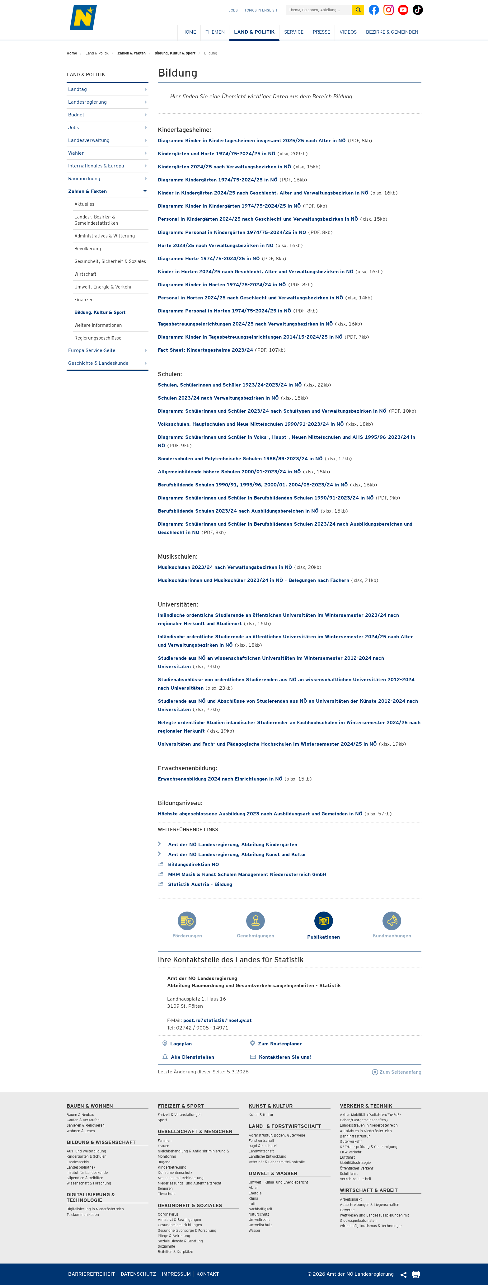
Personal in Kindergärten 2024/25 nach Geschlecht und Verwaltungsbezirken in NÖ (258, 219)
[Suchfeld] (319, 10)
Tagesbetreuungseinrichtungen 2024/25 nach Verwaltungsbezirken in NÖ (245, 324)
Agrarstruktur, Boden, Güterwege (277, 1135)
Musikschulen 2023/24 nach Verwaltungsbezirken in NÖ (225, 567)
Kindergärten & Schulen (86, 1156)
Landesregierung (107, 102)
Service (293, 32)
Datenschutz (138, 1274)
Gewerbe (347, 1210)
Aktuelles (84, 204)
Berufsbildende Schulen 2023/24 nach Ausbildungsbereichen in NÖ (238, 511)
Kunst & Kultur (261, 1114)
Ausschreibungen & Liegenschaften (369, 1204)
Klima (253, 1198)
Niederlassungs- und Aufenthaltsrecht (189, 1183)
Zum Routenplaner (280, 1044)
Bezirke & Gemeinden (392, 32)
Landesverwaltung (107, 140)
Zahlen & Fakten (131, 53)
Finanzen (84, 299)
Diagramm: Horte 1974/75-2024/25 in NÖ (209, 258)
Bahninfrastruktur (355, 1136)
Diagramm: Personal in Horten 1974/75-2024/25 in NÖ (224, 311)
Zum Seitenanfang (396, 1072)
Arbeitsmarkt (351, 1199)
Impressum (176, 1274)
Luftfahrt (347, 1157)
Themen (215, 32)
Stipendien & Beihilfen (85, 1177)
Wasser (254, 1230)
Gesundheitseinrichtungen (180, 1224)
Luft (252, 1203)
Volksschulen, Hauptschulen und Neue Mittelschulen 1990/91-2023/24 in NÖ (251, 424)
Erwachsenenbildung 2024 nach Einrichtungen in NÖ (220, 779)
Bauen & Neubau (80, 1114)
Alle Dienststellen (192, 1057)
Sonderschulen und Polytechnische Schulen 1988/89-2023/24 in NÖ (240, 459)
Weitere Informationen (98, 325)
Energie (255, 1193)
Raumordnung (107, 178)
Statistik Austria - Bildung (195, 884)
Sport (162, 1120)
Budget (107, 115)
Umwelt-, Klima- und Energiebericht (278, 1182)
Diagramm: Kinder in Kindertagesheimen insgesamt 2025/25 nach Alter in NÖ (252, 140)
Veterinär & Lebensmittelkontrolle (277, 1162)
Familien (164, 1140)
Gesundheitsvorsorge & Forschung (187, 1230)
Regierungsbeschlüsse (97, 338)
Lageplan (181, 1044)
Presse (321, 32)
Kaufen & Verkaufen (83, 1120)
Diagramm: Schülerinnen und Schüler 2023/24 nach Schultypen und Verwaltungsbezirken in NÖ (273, 411)
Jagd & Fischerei (263, 1145)
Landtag (107, 89)
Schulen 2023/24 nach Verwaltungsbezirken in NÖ (218, 398)
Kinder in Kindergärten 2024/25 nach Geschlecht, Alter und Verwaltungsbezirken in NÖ (263, 193)
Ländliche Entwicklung (267, 1156)
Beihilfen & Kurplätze (175, 1251)
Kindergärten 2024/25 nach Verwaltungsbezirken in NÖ (224, 167)
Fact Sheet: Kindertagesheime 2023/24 (205, 350)
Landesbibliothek (81, 1167)
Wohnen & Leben (81, 1130)
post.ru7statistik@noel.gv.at (217, 1020)
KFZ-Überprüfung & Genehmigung (368, 1146)
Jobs (233, 10)
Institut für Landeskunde (87, 1172)
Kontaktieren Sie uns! (285, 1057)
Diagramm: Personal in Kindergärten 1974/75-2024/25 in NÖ (232, 232)
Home (189, 32)
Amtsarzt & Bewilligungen (179, 1219)
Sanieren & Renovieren (86, 1125)
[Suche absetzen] (358, 10)
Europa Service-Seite (107, 350)
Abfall (253, 1187)
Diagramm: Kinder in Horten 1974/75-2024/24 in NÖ (223, 285)
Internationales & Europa (107, 166)
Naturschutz (259, 1214)
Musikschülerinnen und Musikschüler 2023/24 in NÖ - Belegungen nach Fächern (253, 580)
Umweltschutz (260, 1224)
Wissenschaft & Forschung (89, 1183)
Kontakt (207, 1274)
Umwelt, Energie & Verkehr (103, 287)
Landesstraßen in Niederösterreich (369, 1125)
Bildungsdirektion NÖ (188, 864)
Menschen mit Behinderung (181, 1177)
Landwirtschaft (261, 1151)
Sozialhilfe (166, 1246)
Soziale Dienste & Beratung (180, 1241)
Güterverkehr (351, 1141)
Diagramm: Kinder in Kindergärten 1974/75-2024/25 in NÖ (229, 206)
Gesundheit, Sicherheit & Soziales (110, 261)
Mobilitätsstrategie (355, 1162)
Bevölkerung (87, 248)
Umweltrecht (259, 1219)
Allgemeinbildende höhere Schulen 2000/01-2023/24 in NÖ (229, 472)
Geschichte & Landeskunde (107, 363)
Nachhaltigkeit (260, 1209)
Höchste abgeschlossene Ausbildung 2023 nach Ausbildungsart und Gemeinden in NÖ (260, 814)
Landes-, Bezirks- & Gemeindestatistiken (96, 220)
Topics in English (260, 10)
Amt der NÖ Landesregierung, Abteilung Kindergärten (227, 844)
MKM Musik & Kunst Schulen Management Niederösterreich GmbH (242, 874)
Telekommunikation (83, 1214)
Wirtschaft (85, 274)
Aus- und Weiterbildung (86, 1151)
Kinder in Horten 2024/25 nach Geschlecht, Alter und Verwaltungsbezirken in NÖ (256, 271)
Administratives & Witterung (104, 236)
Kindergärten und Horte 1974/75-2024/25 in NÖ (216, 154)
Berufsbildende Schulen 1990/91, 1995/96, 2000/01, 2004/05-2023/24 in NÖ (253, 485)
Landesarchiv (78, 1162)
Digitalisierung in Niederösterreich (95, 1209)
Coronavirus (168, 1214)
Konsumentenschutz (175, 1172)
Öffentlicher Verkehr (356, 1168)
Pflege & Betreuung (174, 1235)
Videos (348, 32)
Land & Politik (254, 32)
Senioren (165, 1188)
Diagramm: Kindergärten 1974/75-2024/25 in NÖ (218, 180)
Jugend (164, 1162)
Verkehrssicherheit (355, 1178)
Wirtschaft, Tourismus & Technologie (370, 1225)
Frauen (163, 1145)
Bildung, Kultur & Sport (174, 53)
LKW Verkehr (351, 1152)
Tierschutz (167, 1193)
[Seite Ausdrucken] (416, 1276)
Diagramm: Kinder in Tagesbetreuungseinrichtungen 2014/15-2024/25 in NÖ (250, 337)
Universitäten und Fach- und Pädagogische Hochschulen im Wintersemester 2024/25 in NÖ (267, 744)
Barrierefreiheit (91, 1274)
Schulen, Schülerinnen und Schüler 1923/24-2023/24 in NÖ (230, 385)
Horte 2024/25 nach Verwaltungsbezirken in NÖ (216, 245)
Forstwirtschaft (261, 1140)
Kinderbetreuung (172, 1167)
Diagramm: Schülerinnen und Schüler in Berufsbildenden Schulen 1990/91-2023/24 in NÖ (266, 498)
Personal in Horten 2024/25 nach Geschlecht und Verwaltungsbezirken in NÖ (250, 298)
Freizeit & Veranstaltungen (180, 1114)
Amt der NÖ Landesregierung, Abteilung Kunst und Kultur (232, 854)
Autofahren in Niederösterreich (366, 1130)
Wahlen (107, 153)
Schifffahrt (349, 1173)
